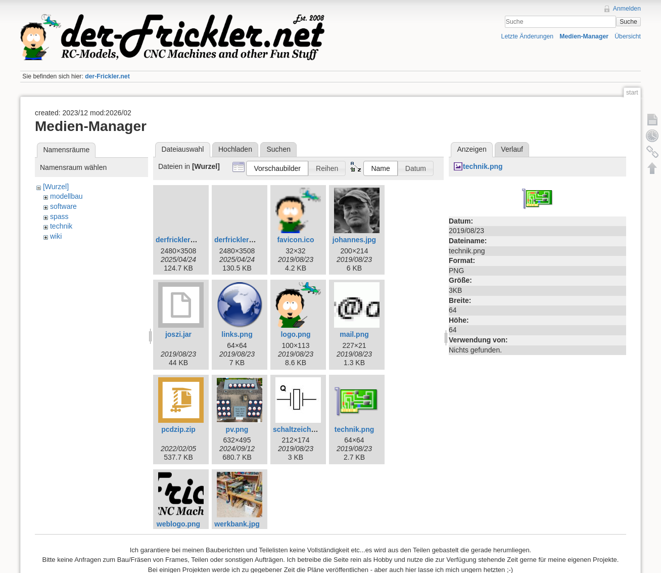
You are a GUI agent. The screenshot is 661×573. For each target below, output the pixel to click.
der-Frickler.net (107, 76)
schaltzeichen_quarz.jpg (314, 429)
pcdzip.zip (178, 429)
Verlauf (512, 149)
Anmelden (627, 8)
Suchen (279, 149)
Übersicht (628, 36)
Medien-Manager (583, 36)
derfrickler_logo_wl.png (195, 240)
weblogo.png (178, 524)
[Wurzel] (56, 187)
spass (59, 216)
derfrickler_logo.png (248, 240)
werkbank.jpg (236, 524)
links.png (236, 334)
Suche (628, 21)
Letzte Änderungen (527, 36)
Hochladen (235, 149)
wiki (56, 236)
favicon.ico (295, 240)
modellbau (66, 196)
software (63, 206)
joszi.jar (178, 334)
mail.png (354, 334)
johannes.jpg (354, 240)
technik (61, 226)
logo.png (295, 334)
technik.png (354, 429)
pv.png (237, 429)
